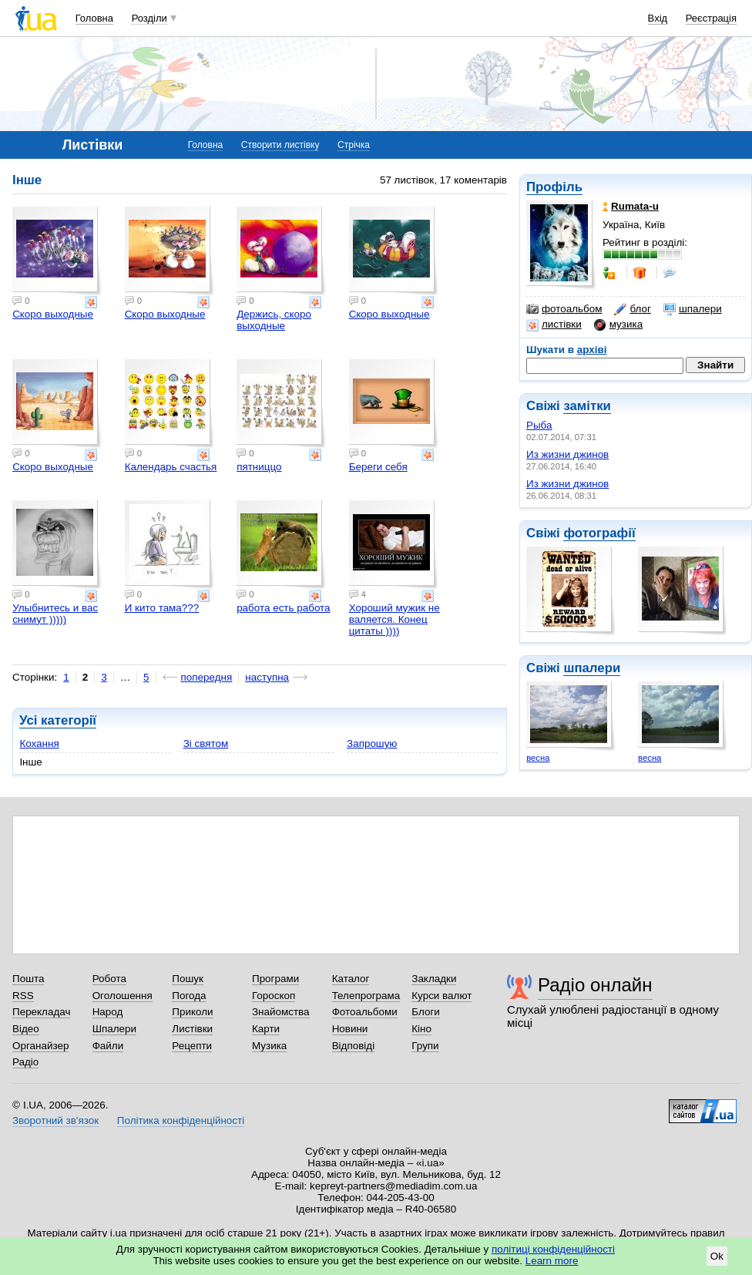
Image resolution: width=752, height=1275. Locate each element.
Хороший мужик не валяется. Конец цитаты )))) (394, 619)
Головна (94, 18)
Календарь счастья (171, 467)
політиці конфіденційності (553, 1249)
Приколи (192, 1012)
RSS (23, 995)
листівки (554, 324)
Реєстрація (711, 18)
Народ (107, 1012)
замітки (587, 406)
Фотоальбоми (365, 1012)
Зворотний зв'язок (55, 1120)
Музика (269, 1045)
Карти (266, 1028)
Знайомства (281, 1012)
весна (537, 757)
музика (618, 324)
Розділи (149, 18)
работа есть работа (283, 608)
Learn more (552, 1261)
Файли (108, 1045)
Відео (25, 1028)
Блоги (425, 1012)
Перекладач (41, 1012)
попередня (207, 677)
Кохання (39, 743)
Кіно (421, 1028)
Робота (109, 978)
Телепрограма (366, 995)
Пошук (187, 978)
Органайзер (40, 1045)
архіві (592, 349)
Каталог (351, 978)
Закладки (433, 978)
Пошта (28, 978)
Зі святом (206, 743)
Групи (424, 1045)
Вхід (658, 18)
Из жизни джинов (567, 454)
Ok (716, 1256)
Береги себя (378, 467)
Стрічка (353, 145)
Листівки (192, 1028)
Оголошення (122, 995)
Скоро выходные (52, 314)
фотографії (599, 533)
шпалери (692, 309)
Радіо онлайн (595, 984)
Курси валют (441, 995)
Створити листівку (280, 145)
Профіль (554, 187)
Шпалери (114, 1028)
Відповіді (353, 1045)
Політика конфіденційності (180, 1120)
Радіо (25, 1062)
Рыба (539, 425)
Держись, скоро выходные (274, 319)
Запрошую (372, 743)
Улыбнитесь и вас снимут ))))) (55, 613)
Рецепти (192, 1045)
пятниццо (259, 467)
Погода (189, 995)
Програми (275, 978)
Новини (350, 1028)
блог (632, 309)
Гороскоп (273, 995)
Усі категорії (57, 720)
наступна (267, 677)
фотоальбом (564, 309)
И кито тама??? (162, 608)
